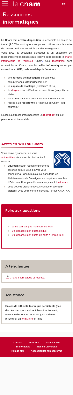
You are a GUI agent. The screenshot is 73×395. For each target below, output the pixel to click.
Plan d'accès (53, 342)
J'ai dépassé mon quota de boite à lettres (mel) (38, 234)
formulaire (27, 318)
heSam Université (47, 346)
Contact (17, 342)
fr (64, 4)
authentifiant (8, 157)
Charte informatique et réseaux (27, 277)
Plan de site (17, 351)
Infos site (34, 342)
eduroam (63, 182)
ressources (58, 60)
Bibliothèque (23, 346)
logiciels (16, 90)
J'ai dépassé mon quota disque (29, 230)
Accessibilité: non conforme (46, 351)
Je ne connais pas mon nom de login (32, 226)
